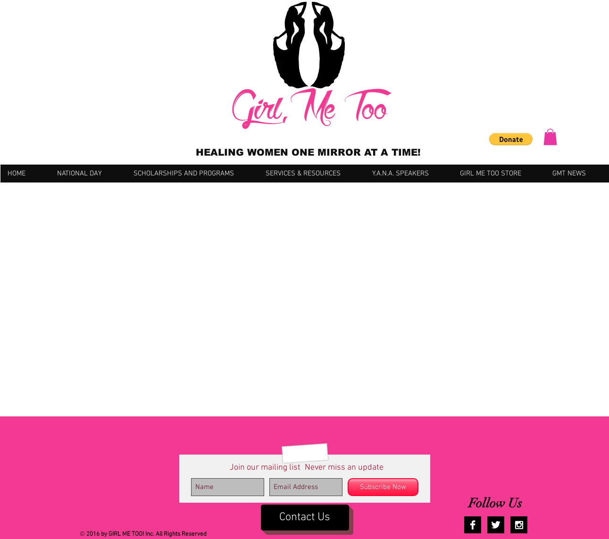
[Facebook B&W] (472, 524)
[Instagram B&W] (518, 524)
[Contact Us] (305, 518)
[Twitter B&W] (495, 524)
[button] (511, 139)
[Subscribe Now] (383, 487)
